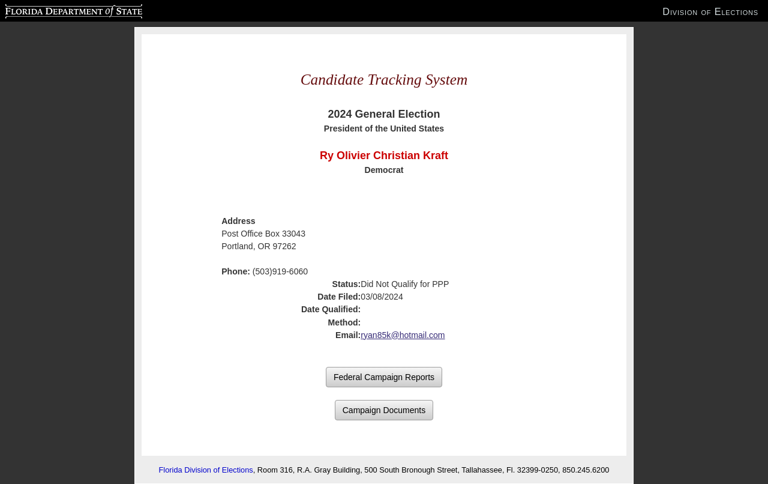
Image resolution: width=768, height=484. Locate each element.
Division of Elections (710, 11)
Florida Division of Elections (206, 469)
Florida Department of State (50, 9)
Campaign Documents (384, 410)
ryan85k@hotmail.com (403, 335)
